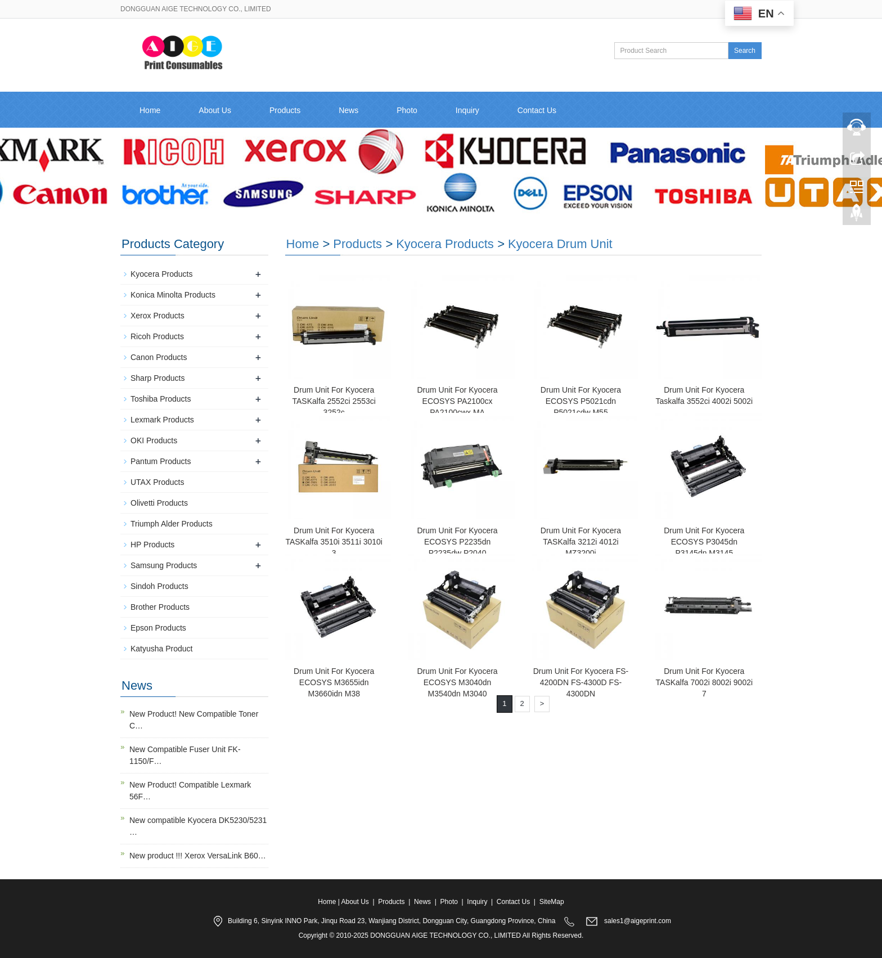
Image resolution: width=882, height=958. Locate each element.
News (348, 110)
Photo (407, 110)
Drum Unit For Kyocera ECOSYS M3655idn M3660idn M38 (334, 682)
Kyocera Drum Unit (560, 244)
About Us (215, 110)
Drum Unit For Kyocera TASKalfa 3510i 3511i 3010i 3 (333, 541)
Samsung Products (163, 565)
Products (284, 110)
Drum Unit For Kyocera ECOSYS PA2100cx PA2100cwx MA (457, 401)
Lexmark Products (162, 419)
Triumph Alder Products (171, 523)
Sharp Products (157, 378)
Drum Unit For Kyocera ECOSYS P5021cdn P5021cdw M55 (581, 401)
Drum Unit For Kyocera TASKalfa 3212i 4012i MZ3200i (581, 541)
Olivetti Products (159, 502)
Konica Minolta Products (172, 294)
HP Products (152, 544)
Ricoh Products (157, 336)
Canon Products (158, 357)
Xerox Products (157, 315)
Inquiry (467, 110)
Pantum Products (160, 461)
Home (150, 110)
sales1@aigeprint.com (637, 921)
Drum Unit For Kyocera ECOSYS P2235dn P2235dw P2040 (457, 541)
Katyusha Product (161, 648)
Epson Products (158, 627)
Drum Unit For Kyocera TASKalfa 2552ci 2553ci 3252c (333, 401)
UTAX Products (157, 482)
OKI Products (153, 440)
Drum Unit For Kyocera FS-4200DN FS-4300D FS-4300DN (581, 682)
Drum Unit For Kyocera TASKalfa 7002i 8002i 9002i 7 (704, 682)
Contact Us (537, 110)
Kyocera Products (445, 244)
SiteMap (551, 902)
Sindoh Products (159, 586)
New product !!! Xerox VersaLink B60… (197, 855)
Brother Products (160, 606)
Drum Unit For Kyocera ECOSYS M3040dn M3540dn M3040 (457, 682)
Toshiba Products (160, 398)
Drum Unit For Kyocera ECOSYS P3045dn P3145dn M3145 (704, 541)
